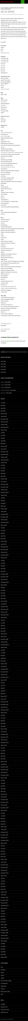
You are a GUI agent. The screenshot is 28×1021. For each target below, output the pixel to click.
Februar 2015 (4, 761)
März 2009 (3, 954)
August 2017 (4, 680)
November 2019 (4, 609)
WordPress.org (4, 1012)
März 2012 (3, 856)
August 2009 (4, 941)
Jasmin (8, 14)
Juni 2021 (3, 563)
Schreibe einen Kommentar (16, 14)
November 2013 (4, 802)
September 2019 (5, 614)
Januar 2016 (3, 731)
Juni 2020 (3, 590)
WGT (2, 994)
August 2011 (4, 875)
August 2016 (4, 712)
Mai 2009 (3, 949)
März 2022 (3, 538)
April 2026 (3, 408)
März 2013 (3, 824)
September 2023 (5, 492)
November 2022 (4, 517)
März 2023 (3, 506)
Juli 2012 (3, 845)
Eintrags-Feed (4, 1006)
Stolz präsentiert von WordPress (7, 1019)
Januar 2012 (3, 862)
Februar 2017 (4, 696)
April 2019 (3, 628)
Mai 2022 (3, 533)
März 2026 (3, 411)
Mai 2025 (3, 438)
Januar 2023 (3, 511)
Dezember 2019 (4, 606)
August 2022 (4, 525)
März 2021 (3, 571)
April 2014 (3, 788)
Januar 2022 (3, 544)
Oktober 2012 (4, 837)
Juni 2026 (3, 402)
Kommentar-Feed (5, 1009)
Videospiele (8, 9)
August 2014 (4, 777)
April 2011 (3, 886)
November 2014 (4, 769)
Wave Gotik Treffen (5, 991)
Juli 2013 (3, 813)
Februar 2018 (4, 663)
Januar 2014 (3, 796)
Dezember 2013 (4, 799)
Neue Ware (14, 324)
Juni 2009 (3, 946)
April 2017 (3, 690)
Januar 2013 (3, 829)
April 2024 (3, 473)
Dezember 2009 (4, 930)
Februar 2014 (4, 794)
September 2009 (5, 938)
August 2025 (4, 430)
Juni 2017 (3, 685)
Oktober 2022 (4, 519)
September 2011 (5, 873)
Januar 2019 (3, 636)
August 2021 (4, 557)
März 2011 (3, 889)
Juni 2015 (3, 750)
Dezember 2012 (4, 832)
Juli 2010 (3, 911)
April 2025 (3, 440)
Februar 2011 (4, 892)
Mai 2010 (3, 916)
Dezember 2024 (4, 451)
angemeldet (9, 341)
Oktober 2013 (4, 805)
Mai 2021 (3, 565)
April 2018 (3, 658)
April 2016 (3, 723)
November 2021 (4, 549)
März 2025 (3, 443)
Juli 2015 (3, 748)
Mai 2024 (3, 470)
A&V (2, 7)
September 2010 (5, 905)
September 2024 (5, 459)
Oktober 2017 (4, 674)
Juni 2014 (3, 783)
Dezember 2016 (4, 701)
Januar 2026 (3, 416)
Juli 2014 (3, 780)
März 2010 (3, 921)
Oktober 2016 (4, 707)
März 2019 (3, 631)
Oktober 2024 (4, 457)
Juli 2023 (3, 498)
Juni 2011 (3, 881)
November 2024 (4, 454)
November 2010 (4, 900)
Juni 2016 (3, 718)
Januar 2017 (3, 699)
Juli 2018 (3, 650)
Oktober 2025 (4, 424)
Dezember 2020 (4, 574)
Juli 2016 (3, 715)
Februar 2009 (4, 957)
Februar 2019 (4, 633)
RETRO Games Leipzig (6, 980)
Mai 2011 (3, 883)
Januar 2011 (3, 894)
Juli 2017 (3, 682)
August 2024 (4, 462)
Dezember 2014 (4, 767)
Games (11, 7)
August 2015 (4, 745)
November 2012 (4, 835)
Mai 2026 (3, 405)
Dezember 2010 (4, 897)
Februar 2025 (4, 446)
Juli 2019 (3, 620)
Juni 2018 (3, 652)
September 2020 (5, 582)
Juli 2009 (3, 943)
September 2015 (5, 742)
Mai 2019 (3, 625)
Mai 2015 (3, 753)
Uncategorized (4, 983)
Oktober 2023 (4, 489)
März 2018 (3, 661)
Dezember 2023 (4, 484)
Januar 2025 (3, 449)
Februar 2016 (4, 729)
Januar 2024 (3, 481)
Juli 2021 (3, 560)
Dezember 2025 (4, 419)
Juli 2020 (3, 587)
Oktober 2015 (4, 739)
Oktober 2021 (4, 552)
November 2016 (4, 704)
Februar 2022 (4, 541)
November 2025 (4, 421)
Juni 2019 (3, 623)
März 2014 (3, 791)
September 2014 (5, 775)
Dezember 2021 (4, 546)
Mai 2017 (3, 688)
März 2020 (3, 598)
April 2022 (3, 536)
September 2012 (5, 840)
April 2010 (3, 919)
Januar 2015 (3, 764)
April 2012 (3, 854)
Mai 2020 (3, 593)
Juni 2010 (3, 913)
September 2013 (5, 807)
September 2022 (5, 522)
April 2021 (3, 568)
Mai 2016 (3, 720)
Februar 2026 (4, 413)
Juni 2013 (3, 815)
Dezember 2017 (4, 669)
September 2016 (5, 710)
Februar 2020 (4, 601)
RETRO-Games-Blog (7, 2)
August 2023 (4, 495)
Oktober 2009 (4, 935)
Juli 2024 (3, 465)
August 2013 (4, 810)
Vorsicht (3, 988)
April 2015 (3, 756)
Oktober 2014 (4, 772)
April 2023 (3, 503)
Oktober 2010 (4, 902)
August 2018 (4, 647)
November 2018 (4, 639)
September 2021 (5, 555)
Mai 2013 (3, 818)
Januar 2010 (3, 927)
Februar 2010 (4, 924)
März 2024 (3, 476)
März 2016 (3, 726)
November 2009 (4, 932)
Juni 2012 (3, 848)
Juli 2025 (3, 432)
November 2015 (4, 737)
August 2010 (4, 908)
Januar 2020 (3, 604)
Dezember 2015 (4, 734)
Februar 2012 (4, 859)
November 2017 (4, 671)
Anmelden (3, 1004)
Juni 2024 (3, 468)
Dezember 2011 (4, 864)
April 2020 (3, 595)
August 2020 (4, 584)
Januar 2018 (3, 666)
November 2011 (4, 867)
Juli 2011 (3, 878)
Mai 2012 (3, 851)
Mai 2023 (3, 500)
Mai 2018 (3, 655)
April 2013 (3, 821)
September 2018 (5, 644)
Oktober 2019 (4, 612)
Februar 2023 (4, 508)
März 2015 (3, 758)
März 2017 (3, 693)
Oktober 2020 (4, 579)
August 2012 (4, 843)
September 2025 (5, 427)
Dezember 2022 (4, 514)
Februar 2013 (4, 826)
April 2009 (3, 951)
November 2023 (4, 487)
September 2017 (5, 677)
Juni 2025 (3, 435)
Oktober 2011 (4, 870)
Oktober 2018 (4, 642)
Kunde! (2, 975)
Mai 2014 (3, 786)
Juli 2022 (3, 527)
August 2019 (4, 617)
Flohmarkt (6, 7)
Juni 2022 (3, 530)
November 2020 (4, 576)
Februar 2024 (4, 479)
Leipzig (15, 7)
